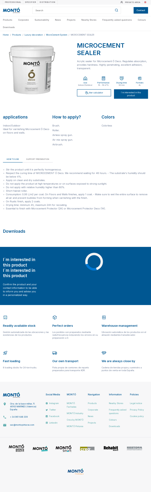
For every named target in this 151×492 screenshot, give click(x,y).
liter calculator (94, 93)
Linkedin (51, 422)
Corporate (23, 20)
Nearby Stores (88, 20)
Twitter (51, 409)
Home (6, 34)
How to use (13, 159)
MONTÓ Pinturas (75, 426)
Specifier (30, 2)
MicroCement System (57, 34)
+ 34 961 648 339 (19, 417)
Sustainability (42, 20)
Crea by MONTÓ (75, 420)
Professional (13, 2)
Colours (142, 20)
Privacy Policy (137, 409)
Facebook (52, 416)
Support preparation (37, 159)
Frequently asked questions (117, 20)
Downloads (9, 27)
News (58, 20)
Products (7, 20)
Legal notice (136, 403)
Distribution (47, 2)
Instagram (52, 403)
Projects (71, 20)
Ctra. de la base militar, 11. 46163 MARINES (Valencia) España (23, 406)
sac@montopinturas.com (22, 425)
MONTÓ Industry (75, 413)
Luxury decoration (34, 34)
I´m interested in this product (131, 94)
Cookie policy (137, 416)
